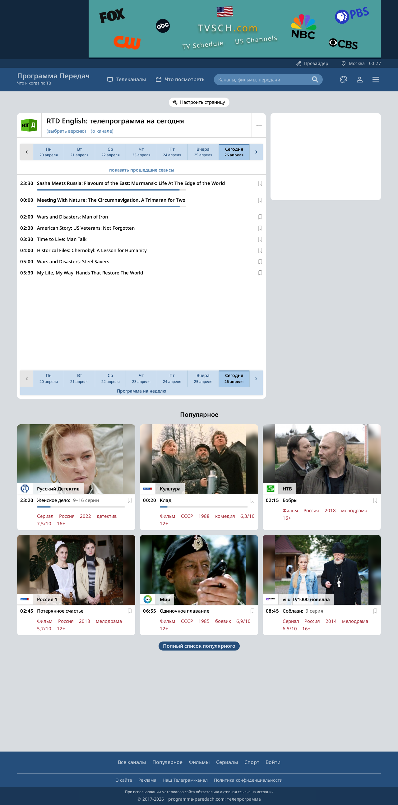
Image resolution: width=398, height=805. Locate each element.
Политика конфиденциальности (248, 780)
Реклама (147, 780)
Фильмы (199, 762)
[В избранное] (260, 183)
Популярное (167, 762)
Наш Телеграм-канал (185, 780)
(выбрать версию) (66, 131)
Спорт (251, 762)
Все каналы (132, 762)
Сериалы (227, 762)
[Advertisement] (140, 324)
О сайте (123, 780)
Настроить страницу (202, 102)
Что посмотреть (180, 79)
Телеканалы (126, 79)
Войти (273, 762)
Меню (259, 125)
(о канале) (102, 131)
